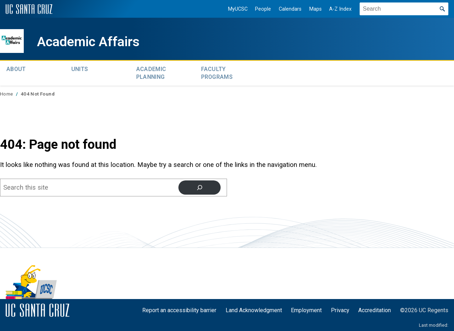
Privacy (340, 308)
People (259, 9)
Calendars (286, 9)
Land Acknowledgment (254, 308)
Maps (311, 9)
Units (79, 68)
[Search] (199, 185)
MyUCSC (233, 9)
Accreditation (374, 308)
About (16, 68)
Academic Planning (151, 72)
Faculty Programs (217, 72)
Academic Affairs (97, 41)
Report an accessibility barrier (179, 308)
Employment (306, 308)
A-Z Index (336, 9)
